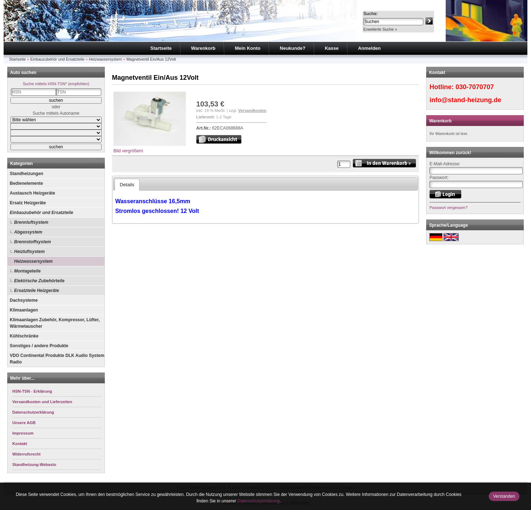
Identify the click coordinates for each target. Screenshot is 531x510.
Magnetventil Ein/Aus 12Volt (151, 59)
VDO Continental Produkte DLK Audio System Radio (57, 359)
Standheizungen (26, 173)
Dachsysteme (24, 300)
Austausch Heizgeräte (32, 193)
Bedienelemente (26, 183)
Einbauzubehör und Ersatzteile (57, 59)
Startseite (161, 48)
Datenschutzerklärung (258, 501)
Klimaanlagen (24, 310)
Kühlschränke (24, 336)
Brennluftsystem (31, 222)
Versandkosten (252, 110)
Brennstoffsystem (32, 241)
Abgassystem (28, 232)
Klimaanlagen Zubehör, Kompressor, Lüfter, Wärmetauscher (55, 323)
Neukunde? (292, 48)
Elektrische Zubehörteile (39, 280)
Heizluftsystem (29, 251)
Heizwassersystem (105, 59)
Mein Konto (248, 48)
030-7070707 (474, 87)
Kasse (331, 48)
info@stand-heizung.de (465, 100)
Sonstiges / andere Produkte (39, 345)
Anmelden (369, 48)
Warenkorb (203, 48)
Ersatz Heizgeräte (28, 202)
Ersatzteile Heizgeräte (36, 290)
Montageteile (27, 271)
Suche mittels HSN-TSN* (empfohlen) (56, 84)
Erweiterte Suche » (380, 29)
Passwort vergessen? (448, 207)
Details (127, 184)
